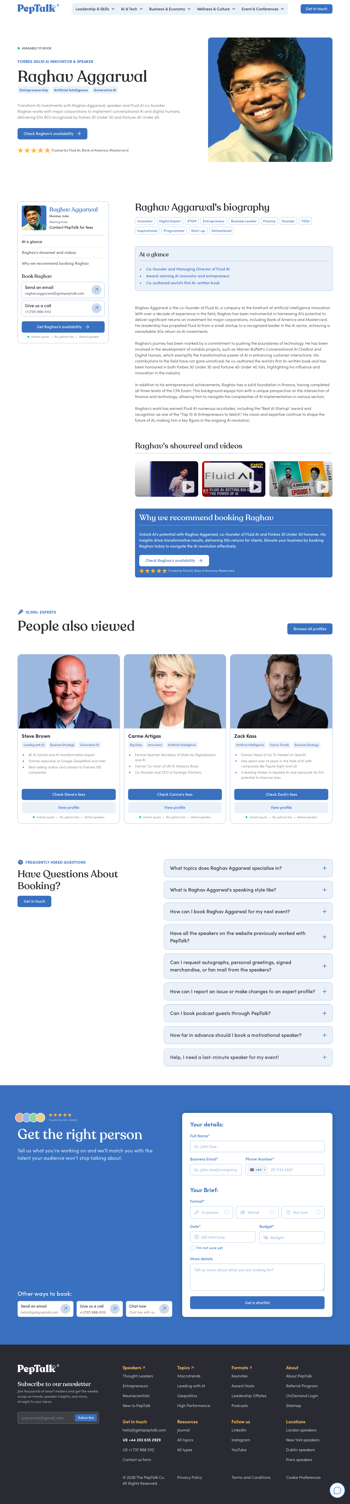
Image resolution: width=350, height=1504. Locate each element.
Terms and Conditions (251, 1477)
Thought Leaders (138, 1375)
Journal (183, 1430)
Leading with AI (191, 1385)
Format (197, 1201)
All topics (185, 1439)
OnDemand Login (302, 1395)
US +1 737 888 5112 (138, 1449)
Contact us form (137, 1459)
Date (195, 1226)
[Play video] (188, 487)
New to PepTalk (136, 1405)
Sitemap (293, 1405)
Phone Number (260, 1159)
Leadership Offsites (249, 1395)
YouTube (239, 1449)
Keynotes (240, 1375)
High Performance (193, 1405)
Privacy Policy (189, 1477)
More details (201, 1258)
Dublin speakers (300, 1449)
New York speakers (302, 1439)
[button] (95, 9)
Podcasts (240, 1405)
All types (184, 1449)
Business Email (204, 1159)
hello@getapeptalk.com (144, 1430)
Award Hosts (243, 1385)
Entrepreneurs (135, 1385)
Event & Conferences (260, 8)
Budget (266, 1226)
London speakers (301, 1430)
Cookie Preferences (303, 1477)
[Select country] (258, 1169)
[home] (38, 9)
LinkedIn (239, 1430)
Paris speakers (299, 1459)
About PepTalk (299, 1375)
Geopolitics (187, 1395)
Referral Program (302, 1385)
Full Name (200, 1135)
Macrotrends (188, 1375)
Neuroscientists (136, 1395)
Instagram (241, 1439)
